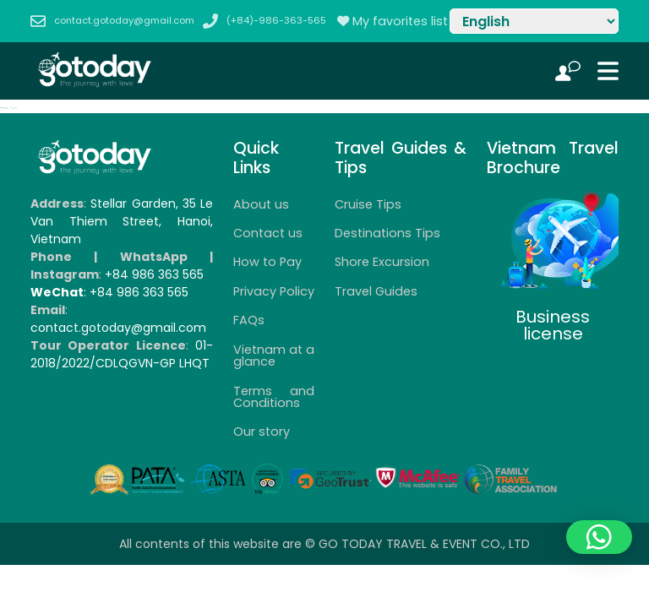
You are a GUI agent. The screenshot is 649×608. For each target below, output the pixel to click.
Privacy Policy (273, 291)
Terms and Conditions (273, 397)
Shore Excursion (382, 261)
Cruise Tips (368, 204)
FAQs (249, 320)
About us (261, 204)
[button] (599, 537)
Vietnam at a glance (273, 355)
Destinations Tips (387, 233)
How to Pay (267, 261)
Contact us (268, 233)
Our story (261, 431)
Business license (552, 325)
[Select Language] (534, 21)
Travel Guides (376, 291)
